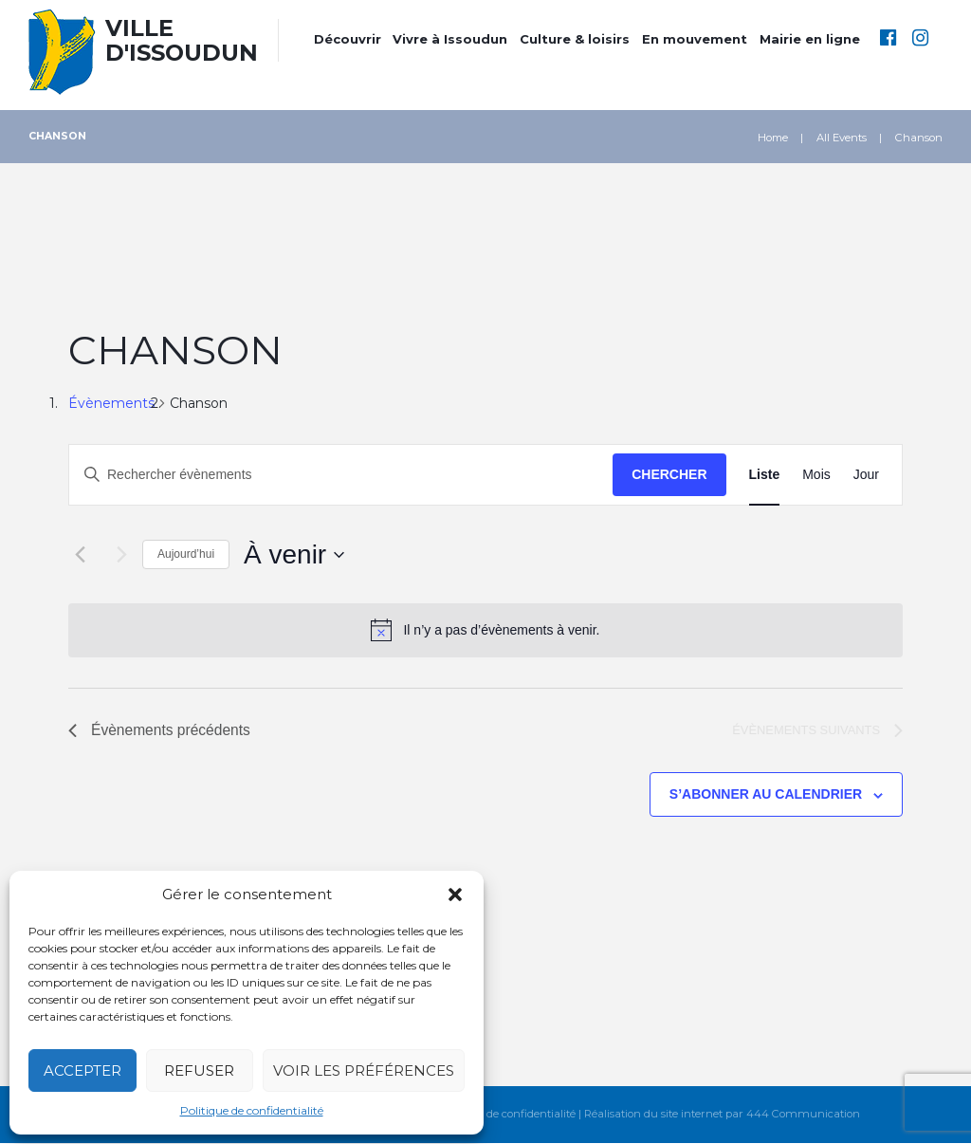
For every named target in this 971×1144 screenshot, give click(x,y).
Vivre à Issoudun (450, 38)
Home (773, 137)
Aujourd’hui (185, 554)
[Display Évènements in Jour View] (866, 475)
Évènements (111, 403)
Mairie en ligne (810, 38)
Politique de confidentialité (251, 1110)
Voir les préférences (363, 1070)
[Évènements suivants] (116, 555)
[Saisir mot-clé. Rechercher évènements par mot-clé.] (341, 475)
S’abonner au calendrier (765, 795)
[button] (455, 894)
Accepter (82, 1070)
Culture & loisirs (575, 38)
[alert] (485, 629)
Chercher (669, 474)
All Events (841, 137)
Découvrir (347, 38)
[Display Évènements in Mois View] (816, 475)
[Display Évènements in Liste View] (764, 475)
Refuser (199, 1070)
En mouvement (694, 38)
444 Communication (804, 1115)
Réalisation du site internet (654, 1115)
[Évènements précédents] (79, 555)
